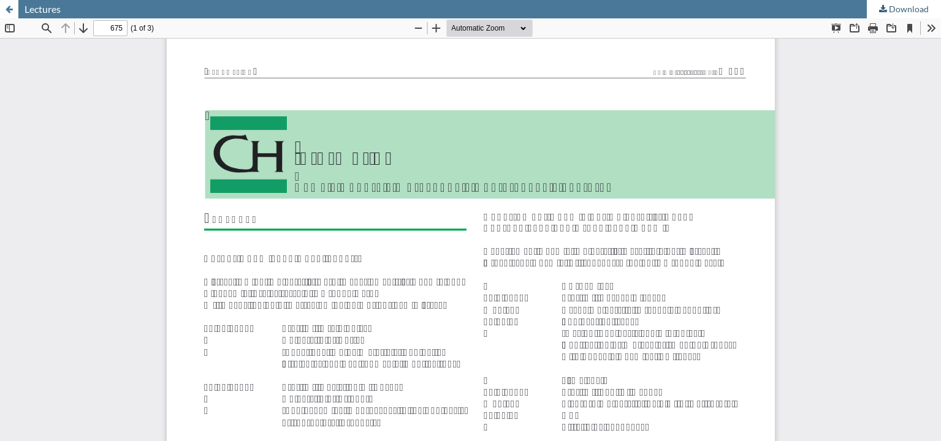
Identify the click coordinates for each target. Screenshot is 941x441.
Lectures (43, 9)
